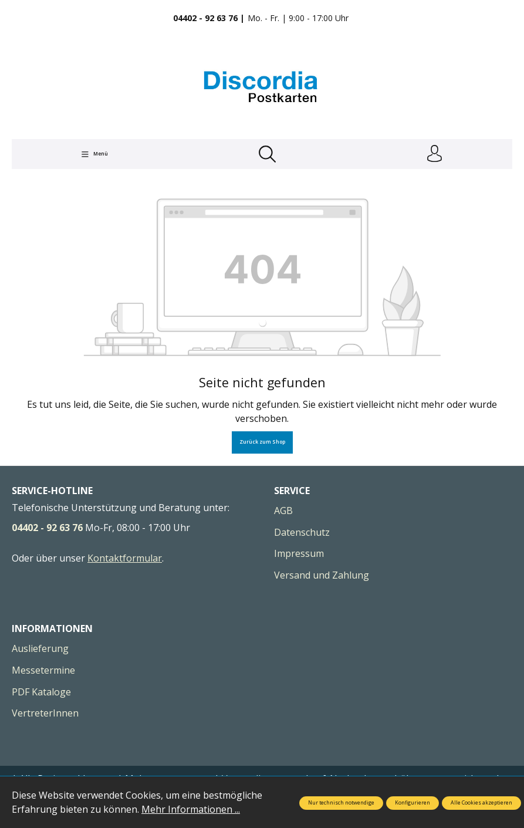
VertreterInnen (45, 713)
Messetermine (43, 670)
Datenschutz (302, 532)
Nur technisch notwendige (341, 802)
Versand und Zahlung (321, 575)
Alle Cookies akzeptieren (481, 802)
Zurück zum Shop (262, 442)
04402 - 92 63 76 (47, 528)
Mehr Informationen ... (190, 809)
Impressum (299, 554)
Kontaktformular (124, 558)
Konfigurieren (412, 802)
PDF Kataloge (41, 692)
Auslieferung (40, 649)
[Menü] (94, 154)
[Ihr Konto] (434, 154)
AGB (283, 511)
